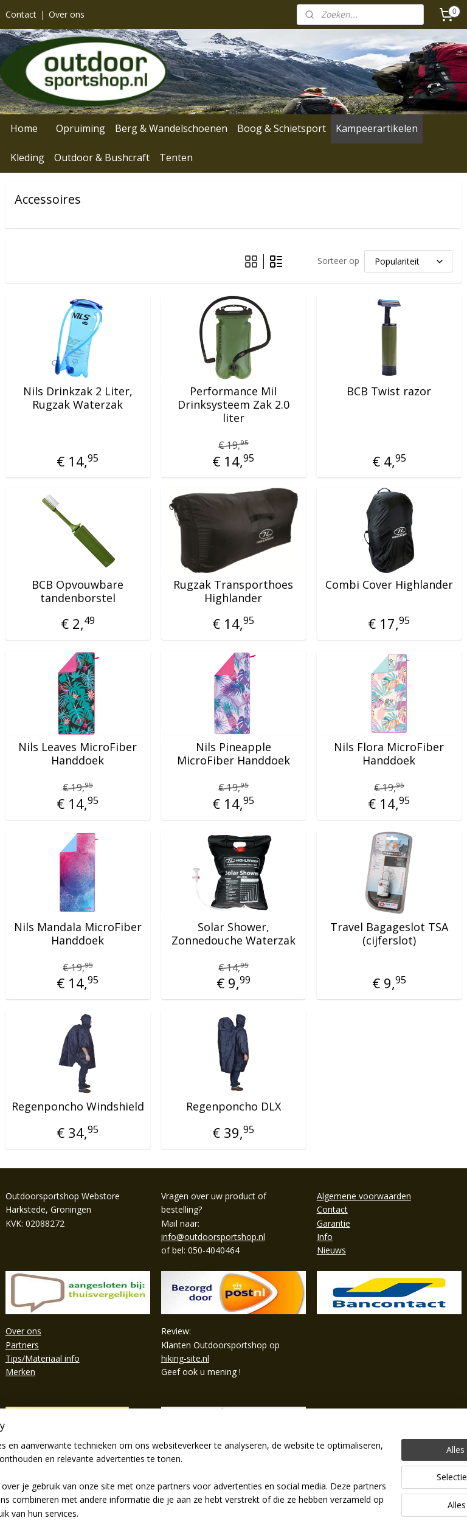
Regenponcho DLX (233, 1107)
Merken (20, 1371)
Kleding (27, 157)
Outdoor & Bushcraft (102, 157)
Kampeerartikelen (377, 128)
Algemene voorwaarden (364, 1196)
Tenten (176, 157)
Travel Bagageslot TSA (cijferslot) (389, 934)
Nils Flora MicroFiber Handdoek (389, 754)
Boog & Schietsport (281, 128)
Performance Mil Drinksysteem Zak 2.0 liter (233, 404)
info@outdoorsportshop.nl (213, 1236)
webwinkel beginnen (268, 1512)
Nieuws (331, 1250)
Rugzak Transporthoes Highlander (233, 591)
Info (325, 1236)
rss (221, 1512)
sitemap (195, 1512)
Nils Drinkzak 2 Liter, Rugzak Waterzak (78, 398)
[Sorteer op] (408, 261)
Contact (20, 14)
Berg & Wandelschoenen (171, 128)
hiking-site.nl (185, 1358)
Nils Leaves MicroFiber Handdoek (77, 754)
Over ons (67, 14)
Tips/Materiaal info (42, 1358)
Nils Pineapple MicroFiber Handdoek (233, 754)
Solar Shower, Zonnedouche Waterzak (233, 934)
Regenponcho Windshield (78, 1107)
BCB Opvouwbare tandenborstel (77, 591)
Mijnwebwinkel (373, 1512)
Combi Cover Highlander (389, 585)
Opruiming (80, 128)
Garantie (333, 1223)
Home (24, 128)
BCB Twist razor (389, 391)
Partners (22, 1345)
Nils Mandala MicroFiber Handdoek (78, 934)
